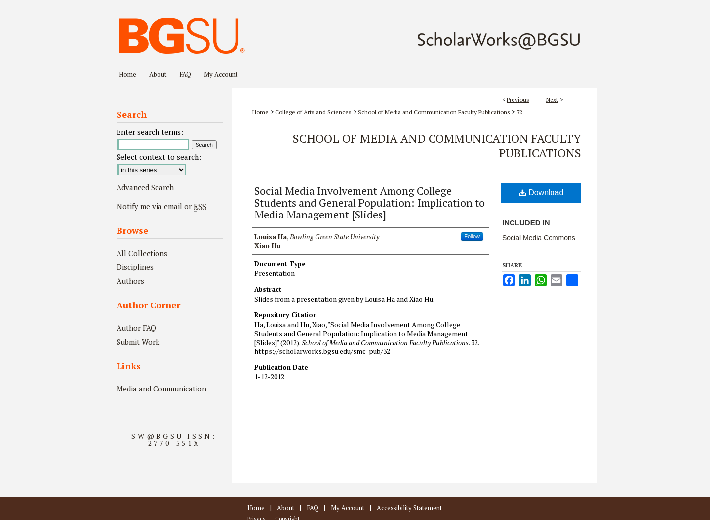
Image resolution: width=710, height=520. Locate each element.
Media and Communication (161, 388)
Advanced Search (145, 187)
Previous (518, 99)
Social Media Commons (538, 238)
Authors (130, 281)
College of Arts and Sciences (313, 112)
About (285, 507)
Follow (472, 236)
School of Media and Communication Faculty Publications (434, 112)
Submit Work (138, 342)
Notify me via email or (161, 206)
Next (552, 99)
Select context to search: (159, 157)
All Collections (142, 253)
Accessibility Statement (409, 507)
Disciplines (135, 267)
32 (519, 112)
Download (541, 192)
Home (260, 112)
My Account (347, 507)
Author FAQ (136, 328)
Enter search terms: (150, 132)
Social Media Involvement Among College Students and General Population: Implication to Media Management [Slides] (369, 202)
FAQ (312, 507)
